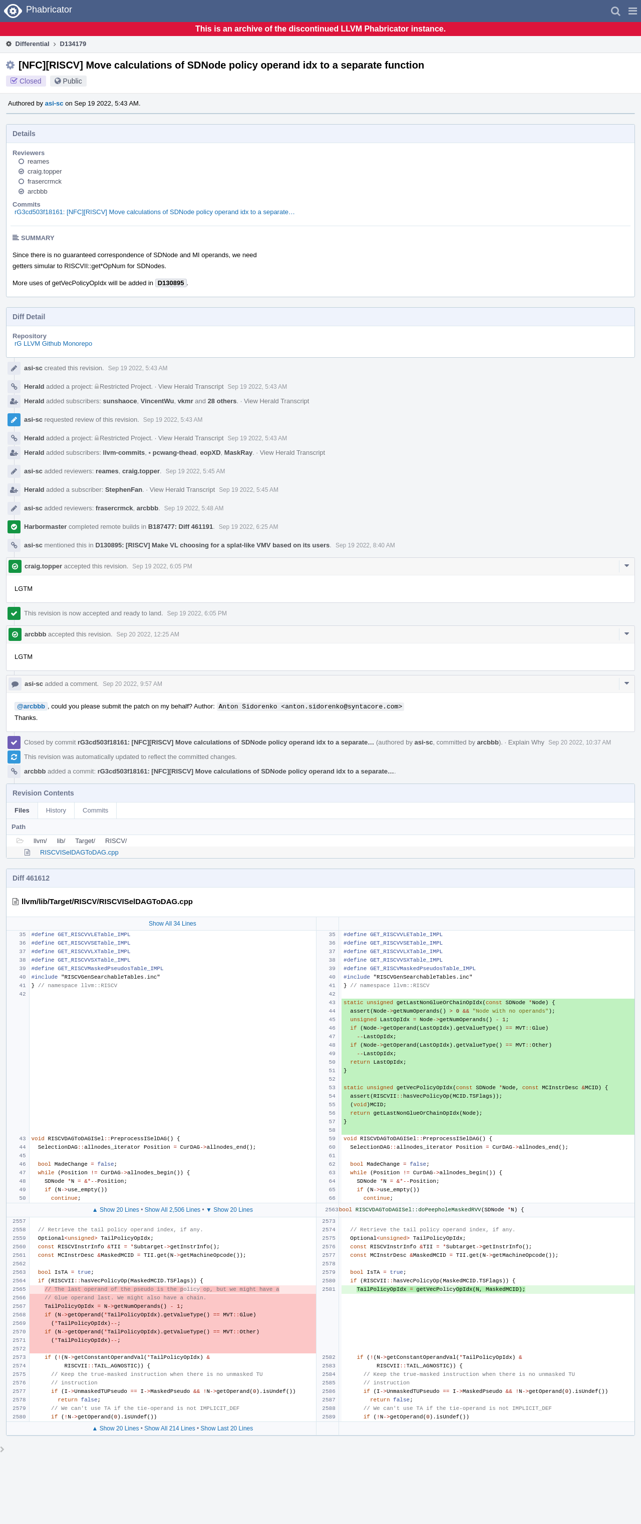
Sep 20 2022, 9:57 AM (132, 683)
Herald (34, 386)
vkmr (185, 401)
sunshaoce (120, 401)
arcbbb (38, 191)
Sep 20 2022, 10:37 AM (579, 742)
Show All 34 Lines (172, 923)
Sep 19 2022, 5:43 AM (138, 368)
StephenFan (123, 489)
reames (38, 161)
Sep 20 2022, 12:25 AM (148, 634)
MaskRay (238, 452)
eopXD (210, 452)
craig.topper (45, 171)
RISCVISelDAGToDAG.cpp (79, 852)
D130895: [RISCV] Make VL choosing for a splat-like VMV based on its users (212, 545)
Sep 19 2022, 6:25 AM (248, 526)
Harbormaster (45, 526)
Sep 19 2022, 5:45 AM (195, 471)
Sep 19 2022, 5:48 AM (194, 508)
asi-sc (54, 103)
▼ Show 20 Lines (229, 1209)
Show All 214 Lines (169, 1428)
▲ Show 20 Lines (115, 1209)
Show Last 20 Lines (227, 1428)
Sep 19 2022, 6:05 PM (162, 566)
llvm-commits (124, 452)
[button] (632, 11)
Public (72, 81)
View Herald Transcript (191, 386)
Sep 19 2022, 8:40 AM (365, 545)
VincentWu (157, 401)
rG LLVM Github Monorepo (53, 343)
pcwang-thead (173, 452)
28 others (222, 401)
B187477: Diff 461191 (180, 526)
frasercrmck (45, 181)
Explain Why (526, 742)
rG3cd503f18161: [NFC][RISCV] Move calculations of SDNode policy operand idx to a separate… (155, 212)
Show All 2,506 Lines (172, 1209)
